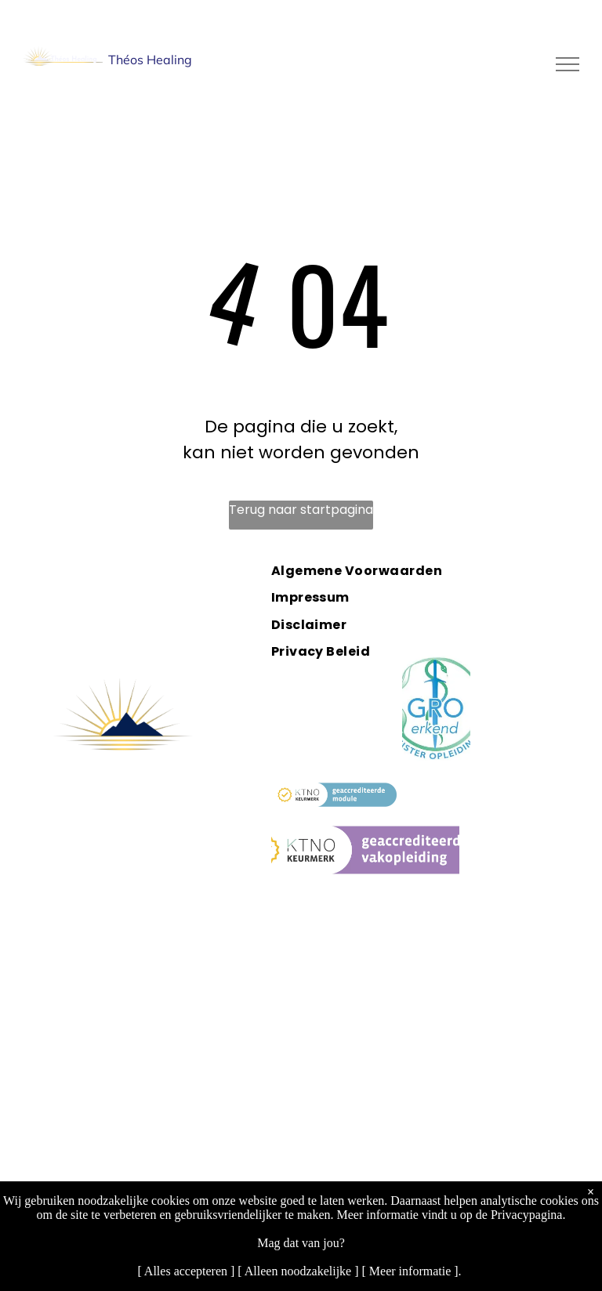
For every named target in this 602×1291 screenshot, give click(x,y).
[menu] (567, 64)
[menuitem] (374, 570)
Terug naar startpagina (301, 510)
